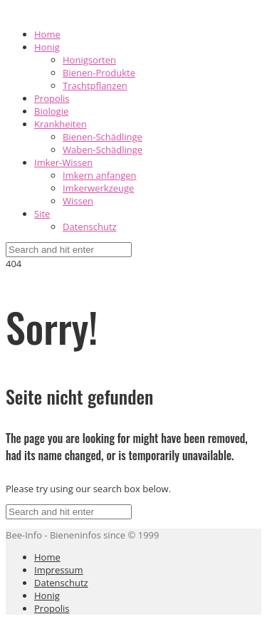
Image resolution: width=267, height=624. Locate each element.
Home (47, 34)
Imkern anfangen (100, 175)
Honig (47, 47)
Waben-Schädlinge (102, 149)
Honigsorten (89, 59)
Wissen (78, 200)
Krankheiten (60, 124)
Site (42, 213)
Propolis (52, 98)
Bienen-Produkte (99, 72)
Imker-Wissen (63, 162)
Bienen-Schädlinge (102, 136)
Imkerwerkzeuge (98, 188)
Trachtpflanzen (95, 85)
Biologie (51, 111)
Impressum (58, 569)
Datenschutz (90, 226)
